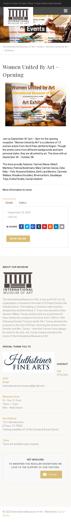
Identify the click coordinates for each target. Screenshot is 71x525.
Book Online (18, 238)
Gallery (22, 202)
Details (9, 202)
